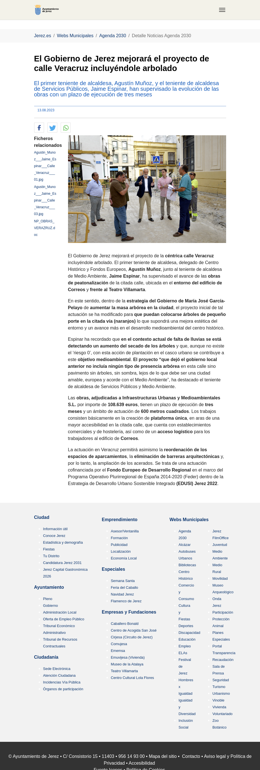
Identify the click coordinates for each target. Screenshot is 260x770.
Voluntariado (223, 714)
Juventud (220, 545)
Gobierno (50, 605)
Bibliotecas (187, 565)
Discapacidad (189, 632)
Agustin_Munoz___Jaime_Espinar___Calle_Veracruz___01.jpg (45, 166)
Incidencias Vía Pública (61, 682)
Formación (119, 538)
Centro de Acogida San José (134, 630)
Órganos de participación (63, 689)
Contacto (191, 756)
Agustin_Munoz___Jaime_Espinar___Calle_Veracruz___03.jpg (45, 200)
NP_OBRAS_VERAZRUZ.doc (44, 228)
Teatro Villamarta (124, 671)
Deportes (186, 626)
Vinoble (218, 700)
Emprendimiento (119, 519)
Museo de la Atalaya (127, 664)
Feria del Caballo (124, 587)
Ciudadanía (46, 657)
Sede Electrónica (57, 669)
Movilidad (220, 578)
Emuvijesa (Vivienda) (128, 657)
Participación (223, 612)
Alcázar (185, 545)
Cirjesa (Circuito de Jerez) (132, 637)
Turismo (219, 687)
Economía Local (124, 558)
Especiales (113, 569)
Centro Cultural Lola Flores (132, 678)
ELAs (183, 653)
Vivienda (219, 707)
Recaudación (223, 660)
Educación (187, 639)
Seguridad (221, 680)
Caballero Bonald (125, 623)
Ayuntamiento (49, 587)
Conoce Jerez (54, 536)
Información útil (55, 529)
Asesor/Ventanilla (125, 531)
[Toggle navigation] (222, 10)
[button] (39, 128)
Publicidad (119, 545)
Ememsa (118, 651)
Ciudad (41, 517)
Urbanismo (221, 693)
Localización (121, 551)
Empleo (185, 646)
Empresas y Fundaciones (129, 612)
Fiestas (49, 549)
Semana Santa (123, 581)
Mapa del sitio (163, 756)
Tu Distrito (51, 556)
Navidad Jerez (122, 594)
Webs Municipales (189, 519)
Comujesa (119, 644)
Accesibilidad (142, 763)
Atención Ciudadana (59, 675)
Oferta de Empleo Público (63, 619)
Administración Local (60, 612)
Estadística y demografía (63, 542)
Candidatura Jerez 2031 (62, 563)
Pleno (48, 599)
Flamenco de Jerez (126, 601)
